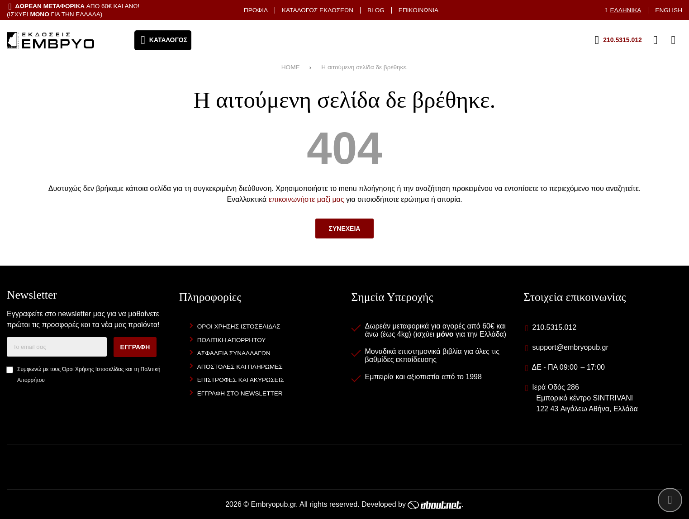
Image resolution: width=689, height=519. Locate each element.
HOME (290, 67)
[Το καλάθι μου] (673, 40)
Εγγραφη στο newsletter (240, 393)
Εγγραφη (135, 347)
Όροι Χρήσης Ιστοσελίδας (93, 369)
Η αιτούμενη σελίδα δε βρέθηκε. (364, 67)
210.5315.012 (554, 327)
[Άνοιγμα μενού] (162, 40)
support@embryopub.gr (570, 347)
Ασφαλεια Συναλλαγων (234, 353)
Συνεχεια (345, 228)
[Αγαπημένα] (637, 40)
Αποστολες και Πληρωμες (240, 366)
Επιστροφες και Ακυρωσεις (240, 379)
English (668, 10)
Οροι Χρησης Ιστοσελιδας (238, 326)
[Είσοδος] (655, 40)
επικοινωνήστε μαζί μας (306, 199)
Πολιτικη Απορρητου (231, 340)
